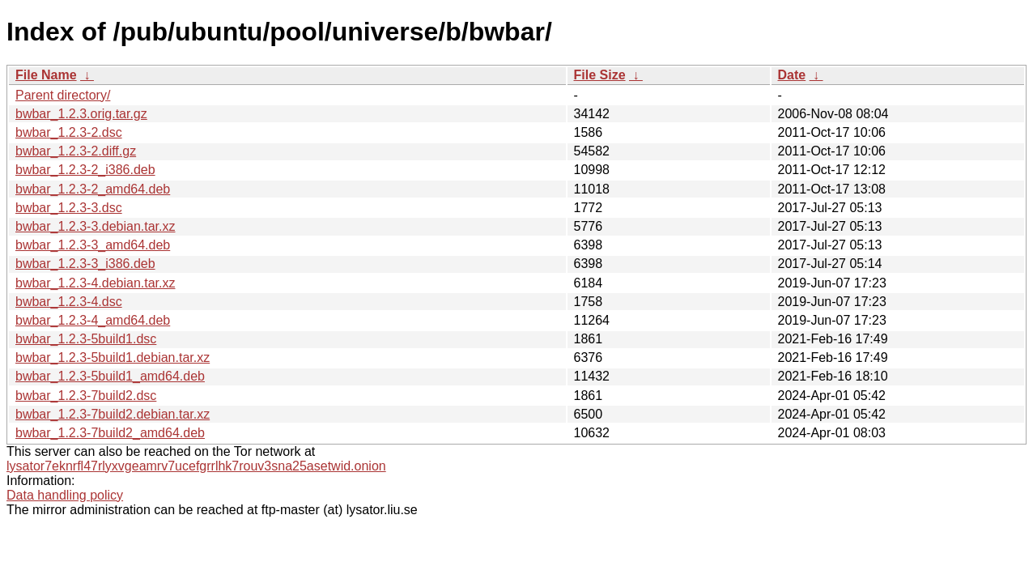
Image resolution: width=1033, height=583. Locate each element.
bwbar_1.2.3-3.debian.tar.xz (95, 226)
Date (792, 75)
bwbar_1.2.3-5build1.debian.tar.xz (112, 357)
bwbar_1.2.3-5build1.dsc (85, 339)
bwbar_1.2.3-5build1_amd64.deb (110, 376)
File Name (46, 75)
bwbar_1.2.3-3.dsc (68, 208)
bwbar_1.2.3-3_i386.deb (85, 263)
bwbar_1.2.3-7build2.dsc (85, 395)
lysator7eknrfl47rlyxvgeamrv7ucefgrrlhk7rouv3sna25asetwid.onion (196, 466)
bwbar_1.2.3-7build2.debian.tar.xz (112, 414)
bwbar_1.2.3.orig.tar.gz (81, 114)
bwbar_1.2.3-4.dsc (68, 302)
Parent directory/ (62, 95)
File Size (600, 75)
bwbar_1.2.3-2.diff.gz (75, 151)
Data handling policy (64, 495)
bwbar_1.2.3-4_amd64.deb (92, 320)
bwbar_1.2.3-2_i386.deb (85, 170)
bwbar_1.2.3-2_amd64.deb (92, 189)
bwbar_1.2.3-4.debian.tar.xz (95, 283)
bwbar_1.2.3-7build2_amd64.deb (110, 433)
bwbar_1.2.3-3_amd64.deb (92, 245)
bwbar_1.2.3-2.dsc (68, 132)
